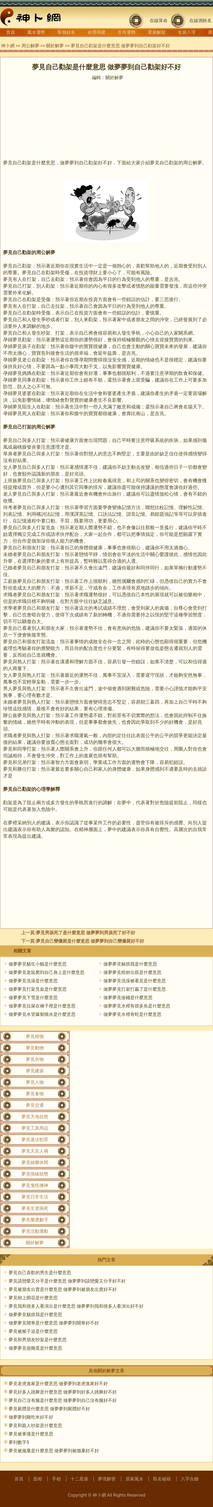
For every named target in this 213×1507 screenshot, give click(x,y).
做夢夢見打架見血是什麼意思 (38, 989)
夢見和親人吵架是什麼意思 (35, 1425)
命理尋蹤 (96, 32)
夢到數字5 (19, 1442)
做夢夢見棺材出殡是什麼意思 (132, 972)
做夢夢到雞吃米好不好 (31, 1417)
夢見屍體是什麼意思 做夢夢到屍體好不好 (49, 1408)
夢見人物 (35, 1082)
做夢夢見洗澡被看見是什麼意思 (134, 980)
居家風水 (134, 1479)
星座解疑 (157, 32)
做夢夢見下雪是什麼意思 (33, 997)
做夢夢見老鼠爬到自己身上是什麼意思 (46, 972)
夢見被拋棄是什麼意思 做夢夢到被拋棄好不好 (54, 1450)
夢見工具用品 (34, 1128)
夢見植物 (35, 1036)
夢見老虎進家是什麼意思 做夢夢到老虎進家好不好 (58, 1383)
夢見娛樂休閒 (34, 1162)
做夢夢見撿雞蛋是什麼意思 (35, 1348)
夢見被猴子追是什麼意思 (33, 1331)
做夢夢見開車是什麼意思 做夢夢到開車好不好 (54, 1323)
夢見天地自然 (34, 1116)
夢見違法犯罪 (34, 1139)
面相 (37, 1479)
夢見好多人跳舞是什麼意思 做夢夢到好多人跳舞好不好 (63, 1392)
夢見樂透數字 (34, 1219)
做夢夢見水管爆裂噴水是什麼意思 (42, 1014)
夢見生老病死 (34, 1208)
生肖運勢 (126, 32)
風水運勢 (36, 32)
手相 (56, 1479)
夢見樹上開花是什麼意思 (33, 1297)
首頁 (10, 32)
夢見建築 (35, 1070)
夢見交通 (35, 1105)
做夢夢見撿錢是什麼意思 (128, 997)
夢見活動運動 (34, 1231)
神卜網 (7, 45)
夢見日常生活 (34, 1197)
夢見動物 (35, 1048)
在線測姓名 (200, 20)
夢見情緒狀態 (34, 1174)
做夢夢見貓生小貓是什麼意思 (38, 964)
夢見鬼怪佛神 (34, 1185)
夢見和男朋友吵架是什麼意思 (38, 1339)
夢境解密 (107, 1479)
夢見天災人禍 (34, 1151)
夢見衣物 (35, 1059)
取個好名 (66, 32)
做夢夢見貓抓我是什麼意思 (130, 964)
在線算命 (159, 20)
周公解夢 (30, 45)
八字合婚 (190, 1479)
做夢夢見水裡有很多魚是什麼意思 (136, 1006)
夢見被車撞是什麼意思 (31, 1434)
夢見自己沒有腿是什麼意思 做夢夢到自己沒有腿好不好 (63, 1400)
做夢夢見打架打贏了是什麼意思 (134, 989)
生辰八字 (187, 32)
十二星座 (79, 1479)
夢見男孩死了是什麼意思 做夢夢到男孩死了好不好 (85, 932)
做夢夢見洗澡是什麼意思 (33, 980)
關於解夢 (55, 45)
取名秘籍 (162, 1479)
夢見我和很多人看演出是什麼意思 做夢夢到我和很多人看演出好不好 (76, 1306)
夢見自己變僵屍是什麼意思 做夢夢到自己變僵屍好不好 (90, 941)
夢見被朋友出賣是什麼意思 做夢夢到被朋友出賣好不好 (63, 1289)
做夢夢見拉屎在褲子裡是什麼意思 (42, 1006)
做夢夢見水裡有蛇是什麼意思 (132, 1014)
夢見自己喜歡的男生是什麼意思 (40, 1272)
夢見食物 (35, 1093)
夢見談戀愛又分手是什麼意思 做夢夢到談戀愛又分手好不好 (67, 1281)
